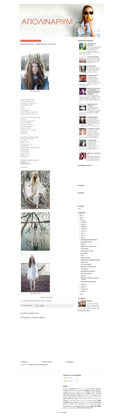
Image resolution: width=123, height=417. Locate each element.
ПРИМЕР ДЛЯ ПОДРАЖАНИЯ (89, 239)
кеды (77, 390)
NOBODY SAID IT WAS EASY (88, 246)
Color (70, 396)
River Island (73, 406)
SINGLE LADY (84, 262)
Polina (26, 305)
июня (82, 235)
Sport (88, 406)
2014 (81, 215)
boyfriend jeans (85, 395)
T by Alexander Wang (72, 407)
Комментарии (68, 381)
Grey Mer (93, 398)
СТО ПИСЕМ (84, 269)
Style (99, 406)
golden (89, 398)
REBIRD (83, 244)
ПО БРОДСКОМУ (91, 140)
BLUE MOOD (84, 253)
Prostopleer (48, 300)
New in (72, 404)
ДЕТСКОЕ (83, 276)
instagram (71, 400)
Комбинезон (81, 390)
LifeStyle (95, 400)
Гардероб (92, 388)
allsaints (96, 393)
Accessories (88, 393)
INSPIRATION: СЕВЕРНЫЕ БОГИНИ (90, 260)
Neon (69, 404)
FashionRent (81, 398)
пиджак (82, 392)
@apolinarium (66, 388)
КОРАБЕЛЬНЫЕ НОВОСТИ (88, 271)
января (83, 291)
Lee (87, 400)
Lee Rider (90, 400)
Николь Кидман (76, 392)
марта (83, 287)
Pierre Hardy (88, 404)
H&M (97, 398)
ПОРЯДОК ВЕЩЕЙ (92, 75)
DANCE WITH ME (85, 257)
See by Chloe (80, 406)
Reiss (68, 406)
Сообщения (68, 378)
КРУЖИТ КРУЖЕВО (86, 273)
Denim (80, 396)
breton (90, 395)
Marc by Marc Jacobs (86, 402)
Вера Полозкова (85, 388)
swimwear (65, 407)
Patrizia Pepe (81, 404)
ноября (83, 224)
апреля (83, 284)
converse (74, 396)
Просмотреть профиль (84, 310)
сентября (83, 228)
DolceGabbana (95, 396)
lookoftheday (66, 402)
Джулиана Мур (73, 390)
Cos (77, 396)
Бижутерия (72, 388)
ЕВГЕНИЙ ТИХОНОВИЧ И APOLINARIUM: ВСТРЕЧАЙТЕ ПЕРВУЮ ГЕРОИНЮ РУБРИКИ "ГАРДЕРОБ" (93, 91)
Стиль (71, 393)
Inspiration (65, 400)
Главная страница (47, 362)
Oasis (76, 404)
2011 (81, 294)
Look (99, 400)
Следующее (24, 362)
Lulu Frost (72, 402)
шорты (83, 393)
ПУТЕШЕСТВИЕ (91, 66)
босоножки (78, 388)
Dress (99, 396)
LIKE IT (83, 255)
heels (100, 398)
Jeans (77, 400)
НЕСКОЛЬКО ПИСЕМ (93, 57)
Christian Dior (66, 396)
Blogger (64, 412)
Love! (79, 208)
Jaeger (74, 400)
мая (82, 237)
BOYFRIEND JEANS (86, 242)
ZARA (91, 408)
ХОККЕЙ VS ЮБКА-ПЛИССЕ (88, 266)
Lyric (77, 402)
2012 (81, 220)
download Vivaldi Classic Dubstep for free (34, 300)
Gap (86, 398)
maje (80, 402)
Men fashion (94, 402)
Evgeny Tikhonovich (68, 398)
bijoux (79, 395)
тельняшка (78, 393)
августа (83, 231)
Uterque (87, 408)
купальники (93, 390)
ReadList (65, 406)
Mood (99, 402)
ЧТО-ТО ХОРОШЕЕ (86, 264)
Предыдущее (69, 362)
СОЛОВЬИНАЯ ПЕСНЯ (93, 128)
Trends (83, 408)
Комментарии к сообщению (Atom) (39, 364)
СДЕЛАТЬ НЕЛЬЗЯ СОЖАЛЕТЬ (92, 105)
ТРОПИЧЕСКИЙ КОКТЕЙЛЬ (91, 44)
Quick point (94, 404)
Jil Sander (81, 400)
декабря (83, 222)
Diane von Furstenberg (87, 396)
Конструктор (87, 390)
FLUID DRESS (84, 248)
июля (82, 233)
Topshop (79, 408)
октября (83, 226)
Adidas (93, 393)
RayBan (99, 404)
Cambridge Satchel (96, 395)
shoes (85, 406)
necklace (65, 404)
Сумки (74, 393)
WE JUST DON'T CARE (87, 251)
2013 (81, 217)
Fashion (76, 398)
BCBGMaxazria (74, 395)
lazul (85, 400)
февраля (83, 289)
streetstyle (93, 406)
